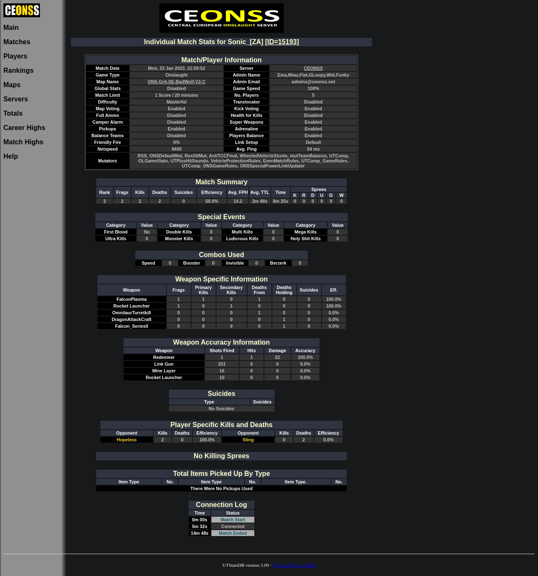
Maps (12, 84)
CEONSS (313, 68)
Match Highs (23, 142)
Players (15, 56)
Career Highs (24, 127)
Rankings (18, 70)
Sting (248, 439)
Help (10, 156)
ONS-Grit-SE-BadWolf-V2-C (177, 81)
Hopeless (127, 439)
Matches (16, 41)
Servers (15, 99)
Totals (13, 113)
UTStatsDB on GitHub (294, 565)
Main (10, 27)
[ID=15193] (282, 41)
